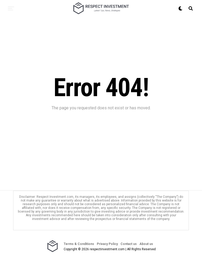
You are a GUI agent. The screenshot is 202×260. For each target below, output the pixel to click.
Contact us (128, 244)
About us (146, 244)
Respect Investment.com (55, 197)
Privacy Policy (107, 244)
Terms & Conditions (79, 244)
